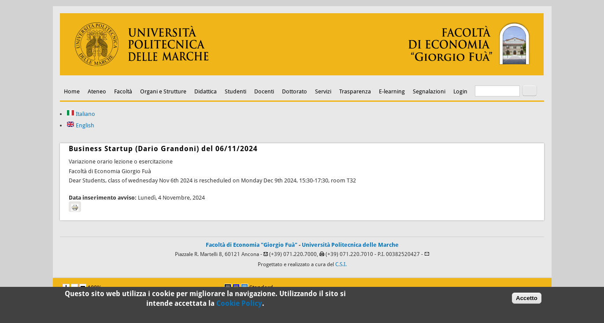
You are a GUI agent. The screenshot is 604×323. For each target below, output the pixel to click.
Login (460, 91)
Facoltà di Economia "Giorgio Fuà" (251, 244)
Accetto (526, 299)
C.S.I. (341, 264)
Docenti (264, 91)
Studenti (235, 91)
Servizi (323, 91)
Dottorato (294, 91)
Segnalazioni (429, 91)
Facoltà (123, 91)
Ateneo (97, 91)
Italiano (81, 114)
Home (72, 91)
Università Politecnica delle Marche (350, 244)
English (80, 125)
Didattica (205, 91)
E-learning (392, 91)
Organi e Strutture (163, 91)
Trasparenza (355, 91)
